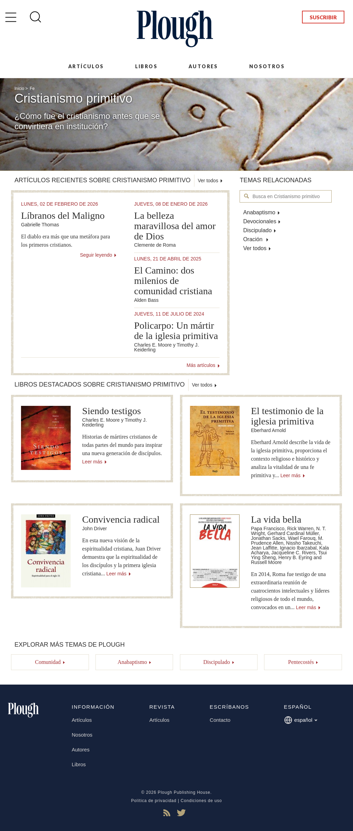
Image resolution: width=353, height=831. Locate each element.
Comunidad (48, 662)
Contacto (220, 720)
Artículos (86, 66)
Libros (146, 66)
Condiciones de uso (201, 800)
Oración (253, 239)
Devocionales (259, 221)
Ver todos (254, 248)
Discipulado (257, 230)
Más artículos (200, 365)
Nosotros (267, 66)
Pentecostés (301, 662)
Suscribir (323, 17)
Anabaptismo (259, 212)
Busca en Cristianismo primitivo (247, 196)
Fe (32, 88)
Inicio (19, 88)
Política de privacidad (153, 800)
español (300, 720)
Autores (203, 66)
